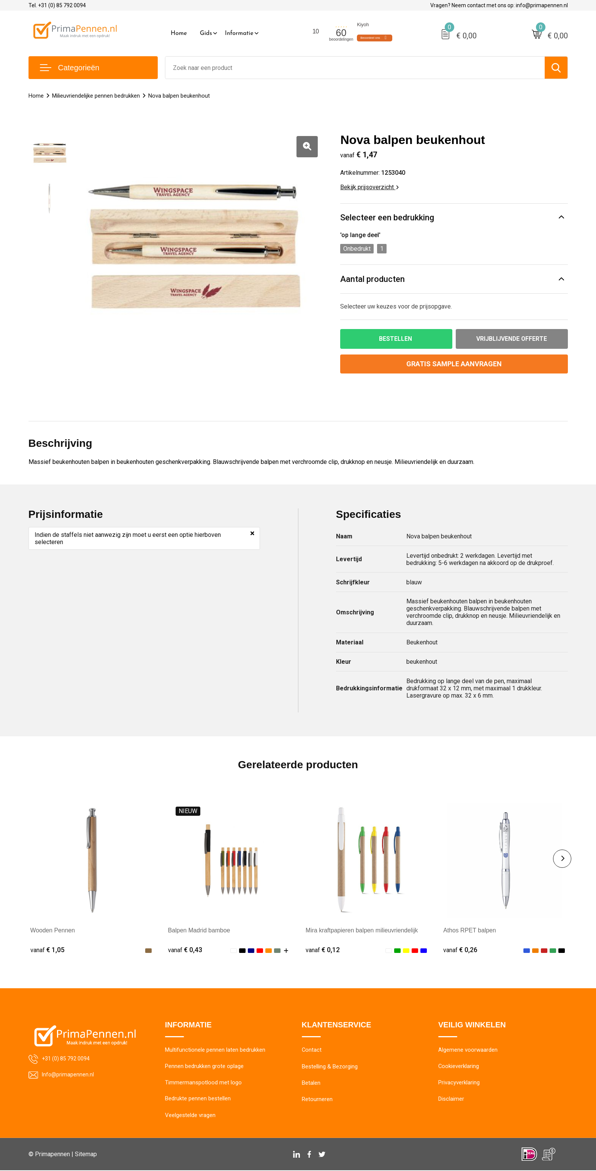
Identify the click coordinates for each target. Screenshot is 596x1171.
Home (179, 33)
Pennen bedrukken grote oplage (204, 1066)
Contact (312, 1050)
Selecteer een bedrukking (387, 217)
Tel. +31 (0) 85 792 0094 (57, 5)
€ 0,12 (323, 950)
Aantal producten (372, 279)
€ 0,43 (185, 950)
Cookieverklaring (458, 1066)
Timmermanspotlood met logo (203, 1083)
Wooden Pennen (53, 930)
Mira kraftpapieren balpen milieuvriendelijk (362, 930)
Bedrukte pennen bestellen (198, 1099)
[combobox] (355, 68)
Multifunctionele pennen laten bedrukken (215, 1050)
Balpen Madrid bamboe (199, 930)
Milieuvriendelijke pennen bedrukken (96, 95)
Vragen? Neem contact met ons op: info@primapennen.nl (499, 5)
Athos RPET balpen (469, 930)
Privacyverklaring (459, 1083)
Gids (206, 33)
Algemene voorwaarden (468, 1050)
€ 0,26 (460, 950)
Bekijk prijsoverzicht (369, 187)
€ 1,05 (47, 950)
